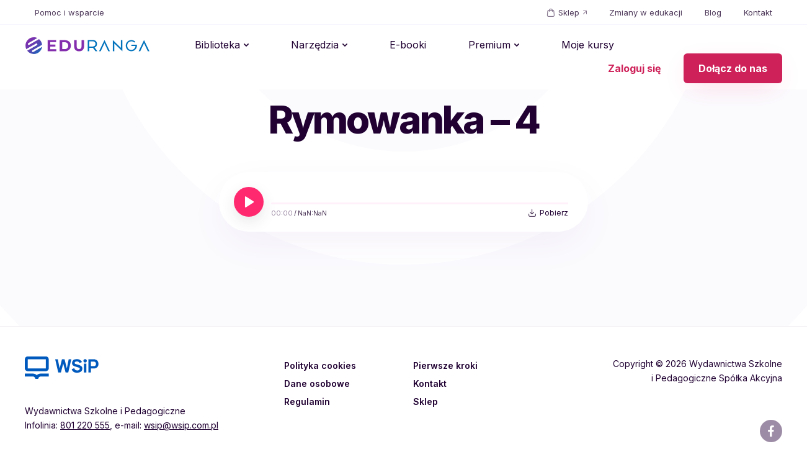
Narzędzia (285, 46)
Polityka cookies (322, 365)
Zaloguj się (634, 46)
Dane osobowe (319, 383)
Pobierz (554, 212)
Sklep (568, 12)
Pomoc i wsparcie (69, 12)
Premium (420, 46)
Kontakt (758, 12)
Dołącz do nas (732, 46)
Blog (713, 12)
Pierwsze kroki (448, 365)
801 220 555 (85, 425)
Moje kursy (498, 46)
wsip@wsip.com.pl (181, 425)
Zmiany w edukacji (645, 12)
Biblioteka (207, 46)
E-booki (358, 46)
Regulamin (308, 401)
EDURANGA (87, 46)
